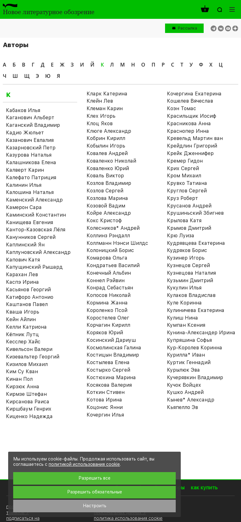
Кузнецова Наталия (191, 273)
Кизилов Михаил (27, 364)
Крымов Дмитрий (189, 228)
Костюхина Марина (111, 377)
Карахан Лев (22, 274)
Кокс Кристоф (104, 220)
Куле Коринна (184, 303)
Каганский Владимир (33, 125)
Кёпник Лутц (22, 334)
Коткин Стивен (106, 392)
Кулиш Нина (182, 318)
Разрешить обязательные (94, 491)
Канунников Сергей (31, 237)
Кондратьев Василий (113, 265)
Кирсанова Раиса (27, 402)
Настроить (94, 505)
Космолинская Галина (114, 348)
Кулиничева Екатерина (195, 310)
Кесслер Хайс (23, 342)
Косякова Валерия (109, 385)
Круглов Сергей (187, 191)
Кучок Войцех (184, 385)
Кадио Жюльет (25, 133)
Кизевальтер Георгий (32, 357)
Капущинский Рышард (34, 267)
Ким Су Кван (22, 371)
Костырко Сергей (108, 370)
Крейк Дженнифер (190, 153)
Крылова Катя (184, 220)
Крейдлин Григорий (192, 146)
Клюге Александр (109, 131)
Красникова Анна (189, 123)
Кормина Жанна (107, 303)
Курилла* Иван (186, 355)
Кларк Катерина (107, 94)
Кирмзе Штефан (26, 394)
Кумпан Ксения (186, 325)
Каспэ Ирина (22, 282)
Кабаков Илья (23, 110)
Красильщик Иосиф (191, 116)
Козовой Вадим (106, 206)
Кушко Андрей (185, 392)
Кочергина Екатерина (194, 94)
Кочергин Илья (105, 415)
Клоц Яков (100, 123)
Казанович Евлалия (30, 140)
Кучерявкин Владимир (195, 377)
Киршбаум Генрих (28, 409)
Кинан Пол (19, 379)
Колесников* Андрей (113, 228)
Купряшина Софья (189, 340)
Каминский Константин (36, 215)
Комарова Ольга (107, 258)
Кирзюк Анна (22, 387)
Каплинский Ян (25, 245)
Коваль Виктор (105, 176)
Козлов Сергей (105, 191)
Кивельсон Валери (29, 349)
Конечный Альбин (109, 273)
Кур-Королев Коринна (194, 348)
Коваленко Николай (111, 161)
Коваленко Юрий (108, 168)
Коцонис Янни (105, 407)
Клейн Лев (100, 101)
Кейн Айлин (21, 319)
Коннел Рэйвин (106, 280)
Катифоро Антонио (29, 297)
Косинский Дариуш (111, 340)
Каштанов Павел (27, 304)
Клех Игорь (101, 116)
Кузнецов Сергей (188, 265)
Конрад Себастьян (110, 288)
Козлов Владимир (109, 183)
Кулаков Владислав (191, 295)
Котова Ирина (104, 400)
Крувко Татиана (187, 183)
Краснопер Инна (188, 131)
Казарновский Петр (31, 148)
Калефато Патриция (31, 177)
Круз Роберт (182, 198)
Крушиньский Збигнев (195, 213)
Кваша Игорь (22, 312)
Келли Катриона (26, 327)
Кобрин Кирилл (106, 138)
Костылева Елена (108, 362)
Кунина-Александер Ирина (201, 333)
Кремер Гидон (185, 161)
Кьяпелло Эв (182, 407)
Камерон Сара (24, 207)
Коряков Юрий (105, 333)
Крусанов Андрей (189, 206)
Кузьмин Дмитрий (190, 280)
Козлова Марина (107, 198)
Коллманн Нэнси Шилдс (117, 243)
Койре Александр (109, 213)
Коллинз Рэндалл (108, 236)
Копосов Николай (109, 295)
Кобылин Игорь (106, 146)
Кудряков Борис (187, 250)
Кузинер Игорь (186, 258)
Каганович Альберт (30, 118)
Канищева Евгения (29, 222)
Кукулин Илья (184, 288)
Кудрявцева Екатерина (196, 243)
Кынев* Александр (190, 400)
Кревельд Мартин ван (195, 138)
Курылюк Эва (183, 370)
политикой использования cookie (84, 464)
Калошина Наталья (30, 192)
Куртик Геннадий (189, 362)
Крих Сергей (183, 168)
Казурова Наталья (28, 155)
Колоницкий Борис (110, 250)
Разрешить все (94, 478)
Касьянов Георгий (28, 290)
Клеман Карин (105, 108)
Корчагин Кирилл (108, 325)
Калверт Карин (25, 170)
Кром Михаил (184, 176)
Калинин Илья (23, 185)
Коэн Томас (181, 108)
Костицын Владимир (113, 355)
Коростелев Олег (108, 318)
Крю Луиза (180, 236)
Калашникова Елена (31, 162)
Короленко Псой (107, 310)
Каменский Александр (34, 200)
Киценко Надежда (29, 416)
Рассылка (187, 28)
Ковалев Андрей (107, 153)
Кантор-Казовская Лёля (35, 230)
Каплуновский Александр (38, 252)
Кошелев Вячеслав (190, 101)
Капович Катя (23, 260)
